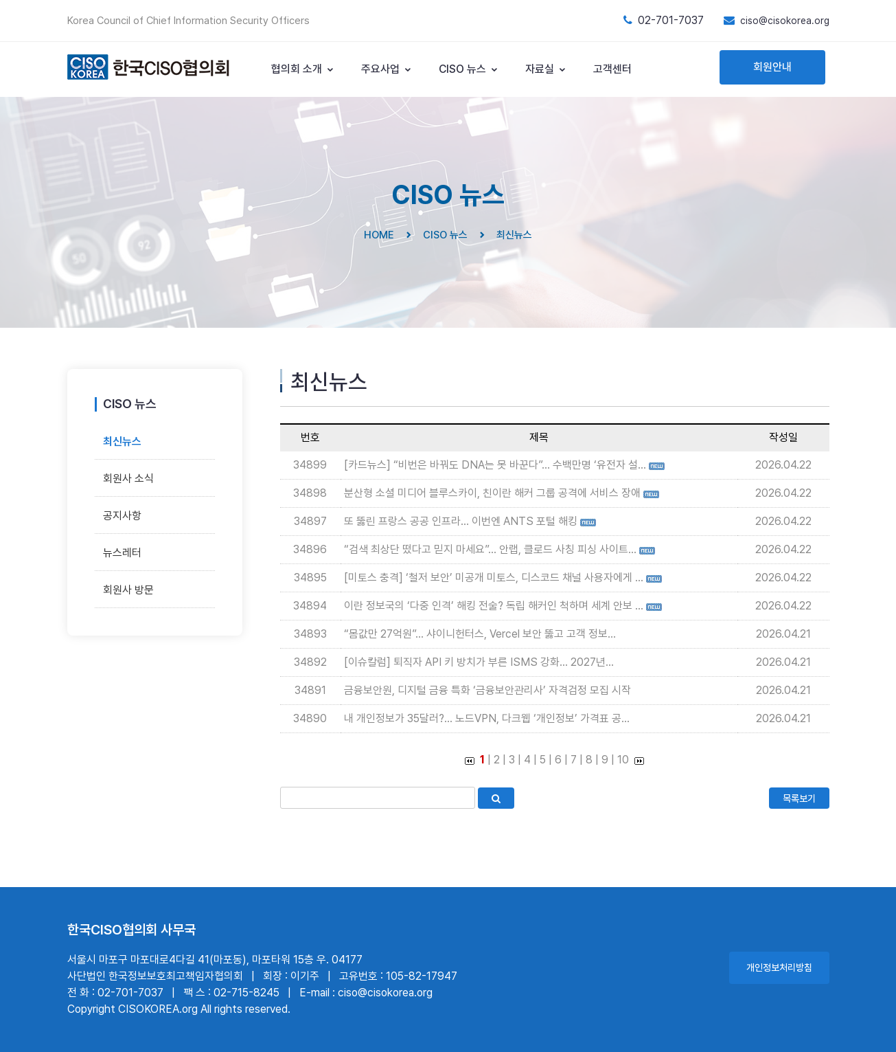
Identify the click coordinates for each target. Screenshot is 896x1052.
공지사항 (122, 515)
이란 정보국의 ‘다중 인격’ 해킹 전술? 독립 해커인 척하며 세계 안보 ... (493, 605)
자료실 (545, 69)
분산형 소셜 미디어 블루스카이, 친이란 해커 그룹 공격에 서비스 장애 (492, 493)
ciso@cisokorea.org (784, 20)
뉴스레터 (122, 552)
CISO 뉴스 (468, 69)
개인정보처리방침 (779, 967)
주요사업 (386, 69)
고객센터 (612, 69)
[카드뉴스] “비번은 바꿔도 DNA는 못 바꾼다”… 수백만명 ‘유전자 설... (495, 464)
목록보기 (799, 798)
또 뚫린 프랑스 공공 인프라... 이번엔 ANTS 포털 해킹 (460, 521)
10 (623, 759)
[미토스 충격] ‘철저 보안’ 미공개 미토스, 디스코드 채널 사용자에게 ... (493, 577)
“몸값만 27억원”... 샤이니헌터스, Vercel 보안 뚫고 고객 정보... (480, 633)
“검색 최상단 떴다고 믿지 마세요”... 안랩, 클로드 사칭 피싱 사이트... (490, 549)
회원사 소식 (128, 478)
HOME (379, 235)
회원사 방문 (128, 589)
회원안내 (772, 67)
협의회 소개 (302, 69)
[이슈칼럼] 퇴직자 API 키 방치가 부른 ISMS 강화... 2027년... (479, 662)
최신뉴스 (122, 441)
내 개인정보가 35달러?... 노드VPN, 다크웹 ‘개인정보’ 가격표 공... (487, 718)
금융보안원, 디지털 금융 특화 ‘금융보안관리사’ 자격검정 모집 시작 (487, 690)
